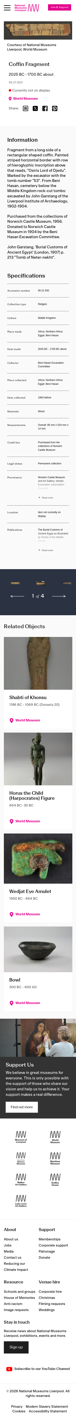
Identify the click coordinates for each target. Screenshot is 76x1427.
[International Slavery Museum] (21, 1158)
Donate (44, 1257)
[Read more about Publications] (53, 540)
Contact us (12, 1257)
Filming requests (52, 1304)
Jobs (8, 1245)
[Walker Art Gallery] (21, 1179)
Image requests (16, 1310)
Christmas (47, 1298)
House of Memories (19, 1298)
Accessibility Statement (48, 1411)
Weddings (47, 1310)
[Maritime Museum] (55, 1158)
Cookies (19, 1411)
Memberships (50, 1239)
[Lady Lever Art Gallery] (21, 1201)
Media (9, 1251)
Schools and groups (19, 1292)
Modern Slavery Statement (47, 1407)
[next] (59, 596)
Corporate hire (50, 1292)
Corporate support (53, 1245)
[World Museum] (55, 1137)
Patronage (47, 1251)
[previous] (17, 596)
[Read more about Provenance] (53, 488)
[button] (15, 585)
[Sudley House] (55, 1179)
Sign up (16, 1347)
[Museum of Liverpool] (21, 1137)
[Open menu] (7, 7)
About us (11, 1239)
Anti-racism (13, 1304)
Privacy (16, 1407)
